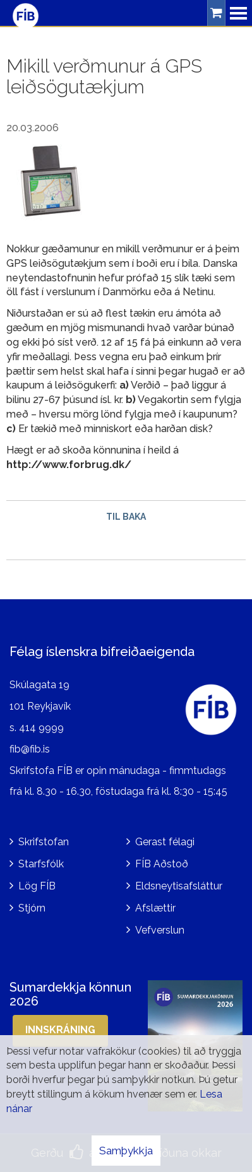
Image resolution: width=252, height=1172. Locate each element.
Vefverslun (159, 930)
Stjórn (31, 908)
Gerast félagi (165, 842)
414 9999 (41, 728)
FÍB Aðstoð (161, 864)
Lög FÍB (37, 886)
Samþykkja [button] (126, 1150)
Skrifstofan (43, 842)
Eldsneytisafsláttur (178, 886)
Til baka (126, 517)
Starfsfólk (41, 864)
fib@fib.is (29, 749)
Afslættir (155, 908)
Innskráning (60, 1030)
